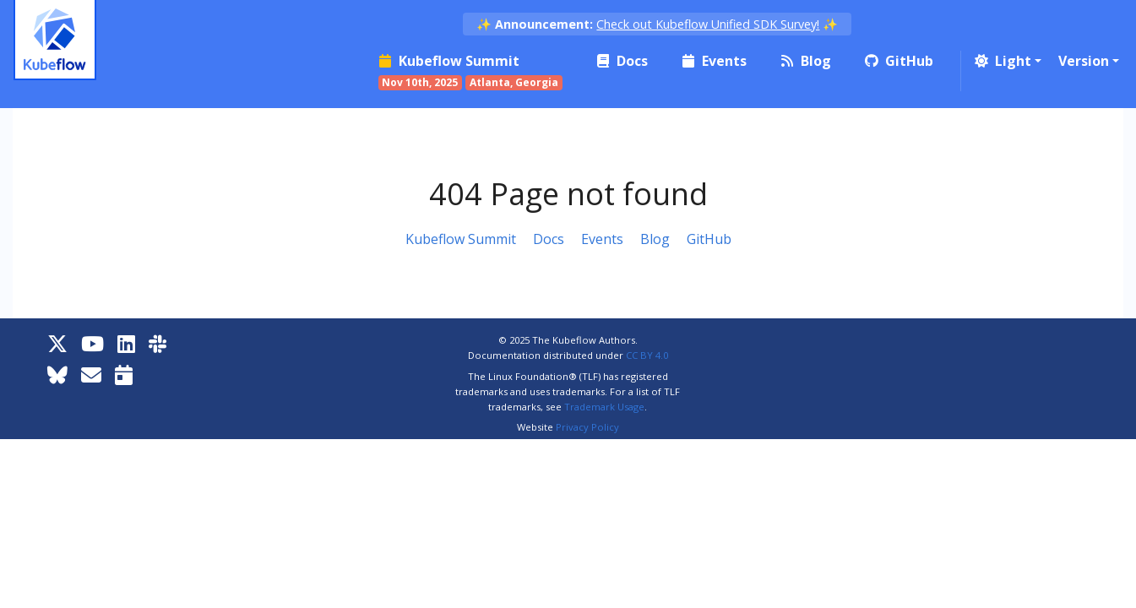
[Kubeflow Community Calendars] (124, 374)
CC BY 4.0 (647, 355)
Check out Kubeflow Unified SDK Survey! (707, 24)
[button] (1006, 61)
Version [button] (1083, 61)
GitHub (709, 239)
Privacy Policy (587, 427)
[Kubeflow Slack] (157, 343)
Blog (655, 239)
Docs (548, 239)
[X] (57, 343)
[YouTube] (92, 343)
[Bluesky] (57, 374)
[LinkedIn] (126, 343)
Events (602, 239)
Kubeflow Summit (460, 239)
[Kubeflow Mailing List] (91, 374)
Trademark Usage (604, 406)
